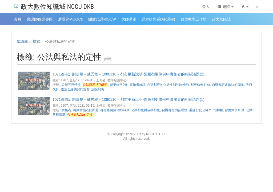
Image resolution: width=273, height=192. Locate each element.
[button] (245, 6)
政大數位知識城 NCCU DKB (53, 6)
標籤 (36, 41)
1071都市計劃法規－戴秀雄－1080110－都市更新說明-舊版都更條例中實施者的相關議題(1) (128, 99)
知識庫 (22, 41)
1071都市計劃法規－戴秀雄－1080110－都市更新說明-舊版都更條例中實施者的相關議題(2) (128, 74)
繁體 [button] (226, 7)
